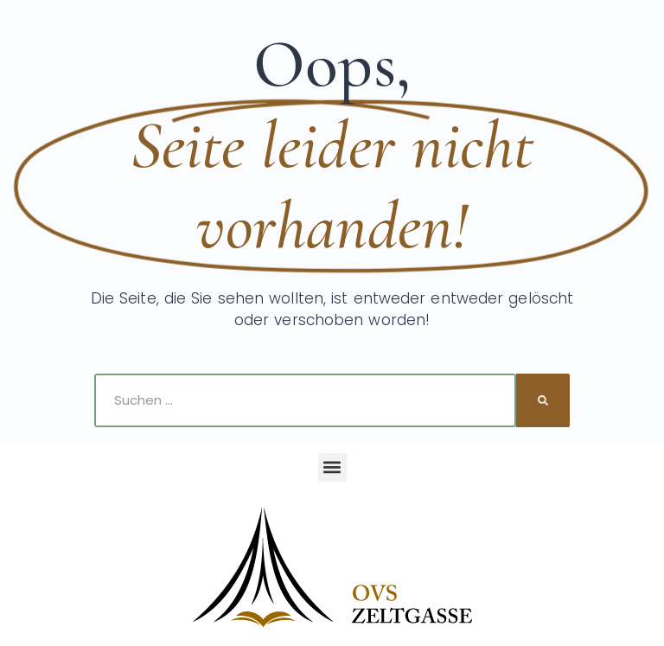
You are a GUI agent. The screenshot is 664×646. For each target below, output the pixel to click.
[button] (332, 467)
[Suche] (543, 400)
